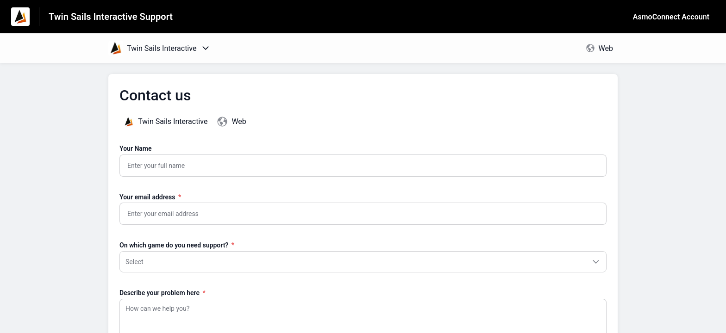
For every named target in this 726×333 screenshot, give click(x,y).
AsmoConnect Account (671, 16)
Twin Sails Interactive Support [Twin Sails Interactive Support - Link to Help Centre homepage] (111, 16)
